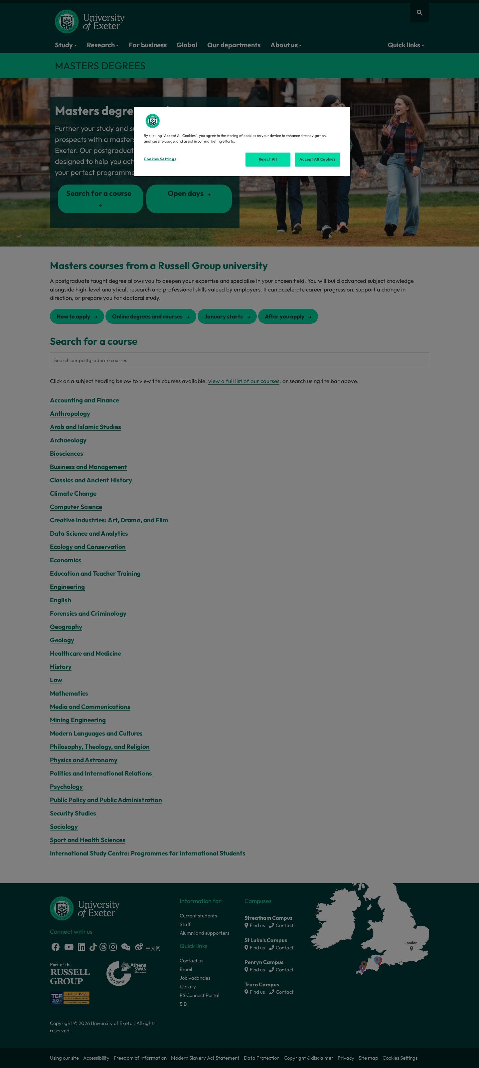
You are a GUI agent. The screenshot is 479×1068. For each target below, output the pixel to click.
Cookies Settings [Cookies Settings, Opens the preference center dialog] (160, 159)
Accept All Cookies (317, 159)
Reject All (268, 159)
